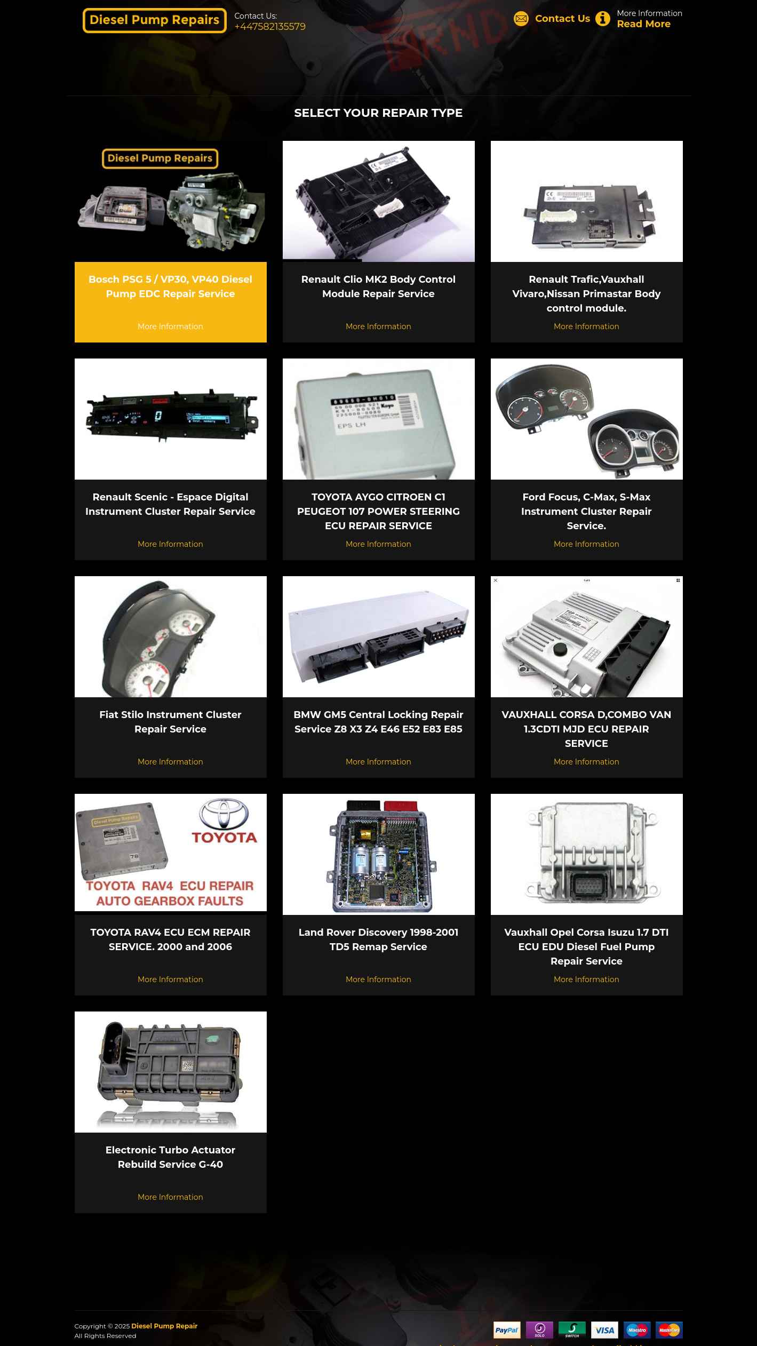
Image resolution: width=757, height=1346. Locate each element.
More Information (638, 19)
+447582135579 (270, 27)
